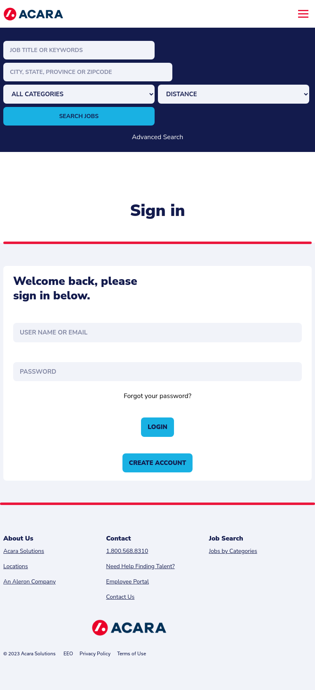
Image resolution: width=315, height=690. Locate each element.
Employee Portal (127, 582)
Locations (15, 566)
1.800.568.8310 (127, 551)
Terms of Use (131, 653)
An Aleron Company (29, 582)
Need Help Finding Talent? (140, 566)
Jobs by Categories (233, 551)
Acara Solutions (23, 551)
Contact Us (120, 597)
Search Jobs (79, 116)
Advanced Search (157, 137)
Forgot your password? (157, 396)
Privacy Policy (95, 653)
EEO (68, 653)
